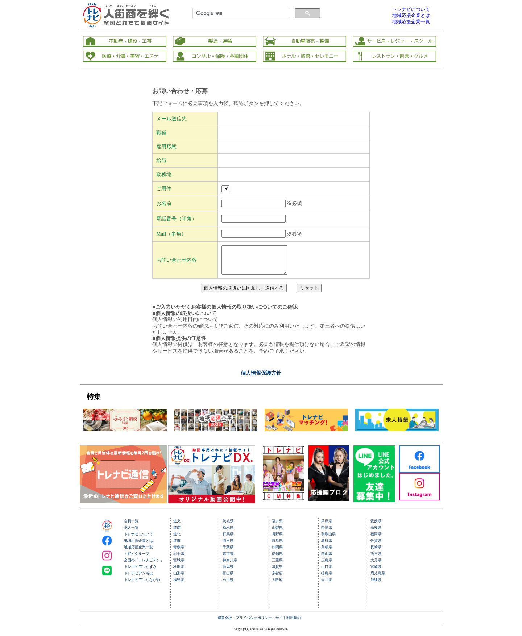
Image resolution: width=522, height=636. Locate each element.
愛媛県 (375, 526)
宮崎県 (375, 572)
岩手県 (178, 559)
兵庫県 (326, 526)
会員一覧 (131, 526)
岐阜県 (277, 546)
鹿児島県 (377, 579)
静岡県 (277, 552)
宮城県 (178, 566)
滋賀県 (277, 572)
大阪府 (277, 585)
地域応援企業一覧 (138, 552)
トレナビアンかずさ (140, 572)
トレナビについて (138, 539)
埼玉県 (228, 546)
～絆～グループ (136, 559)
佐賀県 (375, 546)
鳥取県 (326, 546)
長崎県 (375, 552)
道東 (177, 546)
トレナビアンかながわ (142, 585)
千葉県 (228, 552)
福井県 (277, 526)
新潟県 (228, 572)
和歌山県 (328, 539)
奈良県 (326, 533)
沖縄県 (375, 585)
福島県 (178, 585)
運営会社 (225, 623)
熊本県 (375, 559)
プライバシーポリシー (254, 623)
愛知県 (277, 559)
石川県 (228, 585)
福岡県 (375, 539)
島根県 (326, 552)
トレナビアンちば (138, 579)
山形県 (178, 579)
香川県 (326, 585)
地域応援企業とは (138, 546)
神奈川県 (230, 566)
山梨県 (277, 533)
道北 (177, 539)
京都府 (277, 579)
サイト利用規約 (288, 623)
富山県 (228, 579)
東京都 (228, 559)
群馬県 (228, 539)
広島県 (326, 566)
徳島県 (326, 579)
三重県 (277, 566)
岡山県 (326, 559)
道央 (177, 526)
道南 (177, 533)
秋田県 (178, 572)
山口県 (326, 572)
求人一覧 (131, 533)
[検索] (240, 13)
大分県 (375, 566)
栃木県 (228, 533)
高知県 (375, 533)
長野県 (277, 539)
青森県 (178, 552)
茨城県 (228, 526)
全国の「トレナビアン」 (144, 566)
